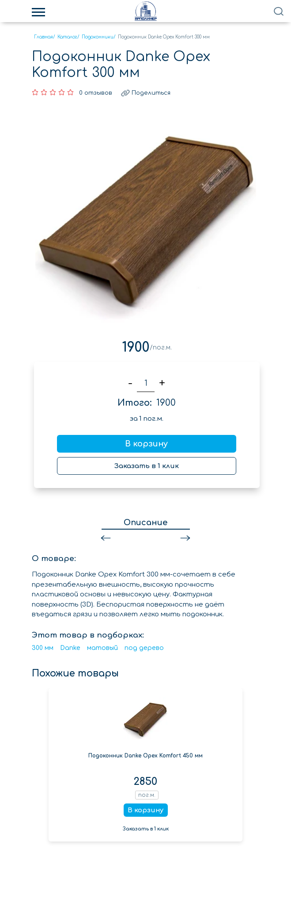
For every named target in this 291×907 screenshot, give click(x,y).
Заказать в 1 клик (146, 466)
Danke (70, 648)
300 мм (42, 648)
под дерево (144, 648)
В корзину (146, 443)
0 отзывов (95, 93)
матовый (102, 648)
